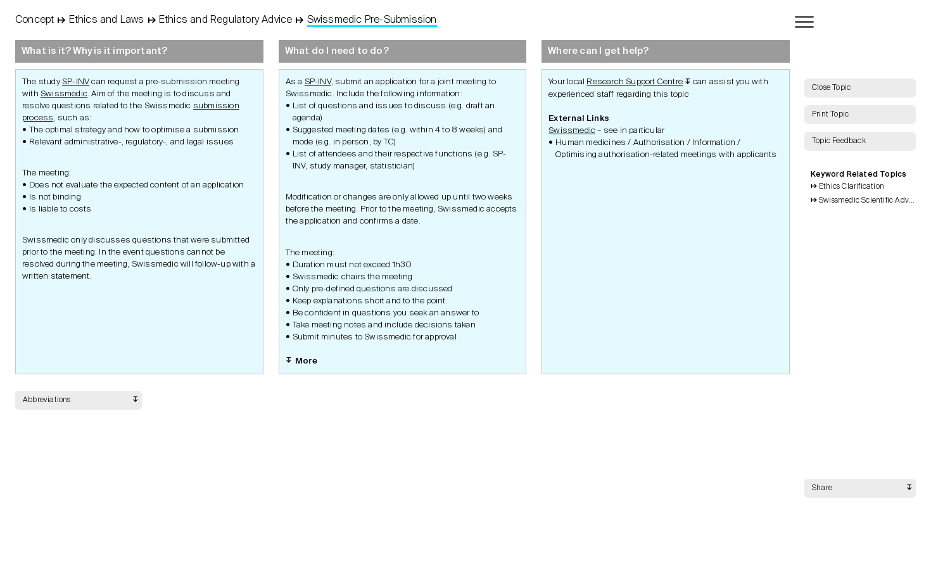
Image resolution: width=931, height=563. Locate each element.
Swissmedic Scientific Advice (867, 201)
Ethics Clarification (851, 187)
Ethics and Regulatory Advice (226, 20)
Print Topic (830, 114)
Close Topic (831, 88)
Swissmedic (64, 94)
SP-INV (75, 82)
